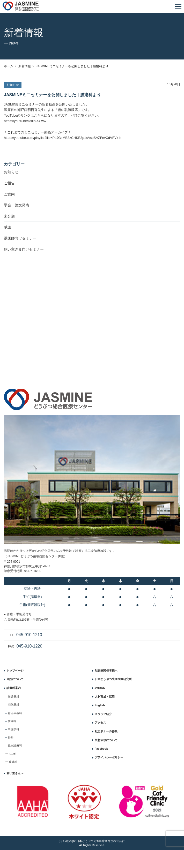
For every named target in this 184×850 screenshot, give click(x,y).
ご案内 (9, 194)
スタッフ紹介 (103, 714)
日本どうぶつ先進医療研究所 (113, 679)
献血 (7, 227)
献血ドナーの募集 (106, 731)
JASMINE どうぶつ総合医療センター (21, 6)
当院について (15, 679)
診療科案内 (13, 687)
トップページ (15, 670)
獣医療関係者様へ (106, 670)
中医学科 (13, 729)
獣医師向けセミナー (20, 238)
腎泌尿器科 (15, 712)
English (100, 705)
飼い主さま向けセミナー (24, 249)
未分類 (9, 216)
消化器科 (13, 704)
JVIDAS (100, 687)
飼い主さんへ (15, 773)
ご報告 (9, 183)
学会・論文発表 (16, 205)
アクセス (100, 722)
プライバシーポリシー (109, 757)
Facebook (101, 748)
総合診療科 (15, 745)
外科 (10, 737)
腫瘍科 (12, 721)
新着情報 (24, 66)
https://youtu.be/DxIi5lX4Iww (25, 121)
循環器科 (13, 696)
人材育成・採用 (105, 696)
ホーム (8, 66)
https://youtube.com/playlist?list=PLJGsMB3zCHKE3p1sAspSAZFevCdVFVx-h (62, 138)
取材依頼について (106, 740)
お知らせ (11, 172)
